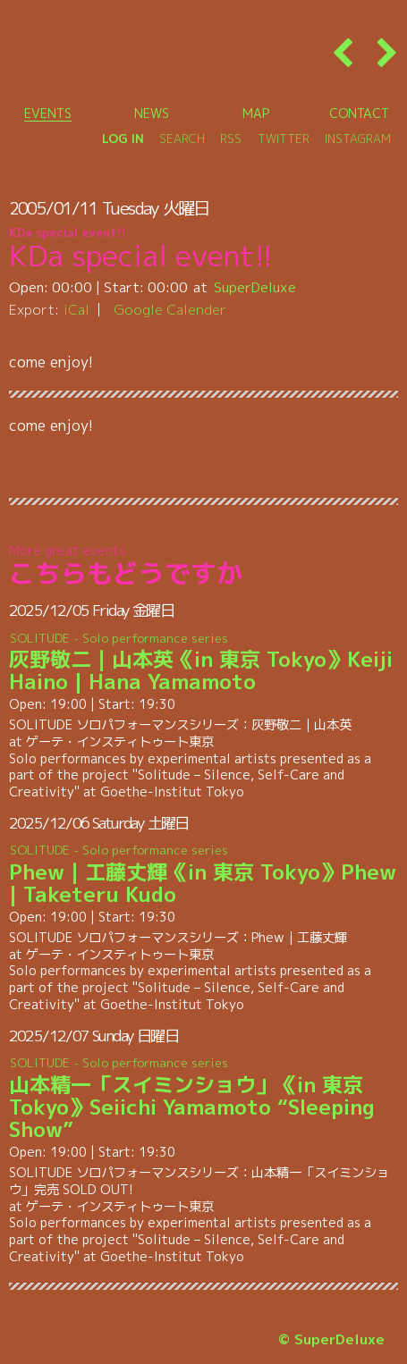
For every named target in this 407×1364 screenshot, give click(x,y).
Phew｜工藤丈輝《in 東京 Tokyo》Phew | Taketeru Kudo (204, 875)
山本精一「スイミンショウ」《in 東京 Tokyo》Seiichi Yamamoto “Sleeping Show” (204, 1099)
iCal (76, 309)
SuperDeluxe (255, 287)
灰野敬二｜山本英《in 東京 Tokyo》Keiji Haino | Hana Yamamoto (204, 662)
